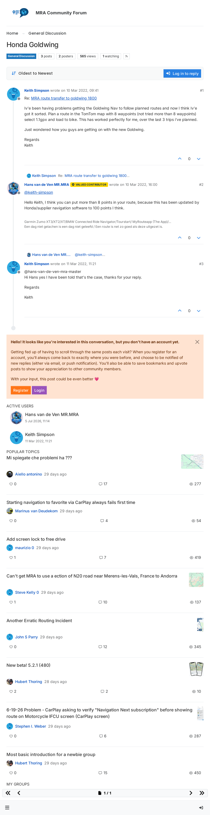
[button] (7, 808)
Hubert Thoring (28, 682)
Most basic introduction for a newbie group (50, 754)
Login (39, 390)
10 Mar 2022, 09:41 (82, 90)
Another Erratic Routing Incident (39, 620)
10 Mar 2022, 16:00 (141, 184)
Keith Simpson (36, 90)
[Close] (197, 342)
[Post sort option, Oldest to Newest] (32, 73)
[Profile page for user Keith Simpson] (13, 94)
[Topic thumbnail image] (192, 461)
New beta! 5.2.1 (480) (28, 665)
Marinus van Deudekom (36, 511)
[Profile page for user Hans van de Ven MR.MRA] (13, 188)
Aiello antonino (28, 474)
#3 (201, 264)
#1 (202, 90)
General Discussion (21, 56)
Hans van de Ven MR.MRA (46, 184)
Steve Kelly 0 (27, 592)
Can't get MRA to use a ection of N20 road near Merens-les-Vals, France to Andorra (91, 576)
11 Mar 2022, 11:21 (81, 264)
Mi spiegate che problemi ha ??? (39, 457)
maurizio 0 (24, 548)
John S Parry (26, 637)
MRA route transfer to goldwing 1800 (64, 98)
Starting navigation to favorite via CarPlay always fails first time (70, 502)
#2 (201, 184)
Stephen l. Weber (30, 726)
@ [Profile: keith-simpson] (38, 192)
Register (20, 390)
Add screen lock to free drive (35, 539)
